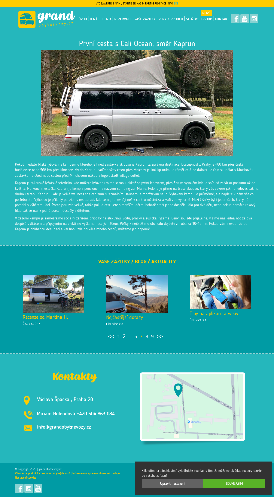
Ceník (107, 19)
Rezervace (122, 19)
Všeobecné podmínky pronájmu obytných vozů (42, 473)
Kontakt (222, 19)
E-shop (206, 19)
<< (111, 336)
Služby (192, 19)
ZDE (176, 3)
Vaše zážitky (145, 19)
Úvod (83, 19)
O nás (95, 19)
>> (160, 336)
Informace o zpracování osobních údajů (96, 473)
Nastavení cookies (25, 477)
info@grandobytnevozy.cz (64, 427)
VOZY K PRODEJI (171, 19)
